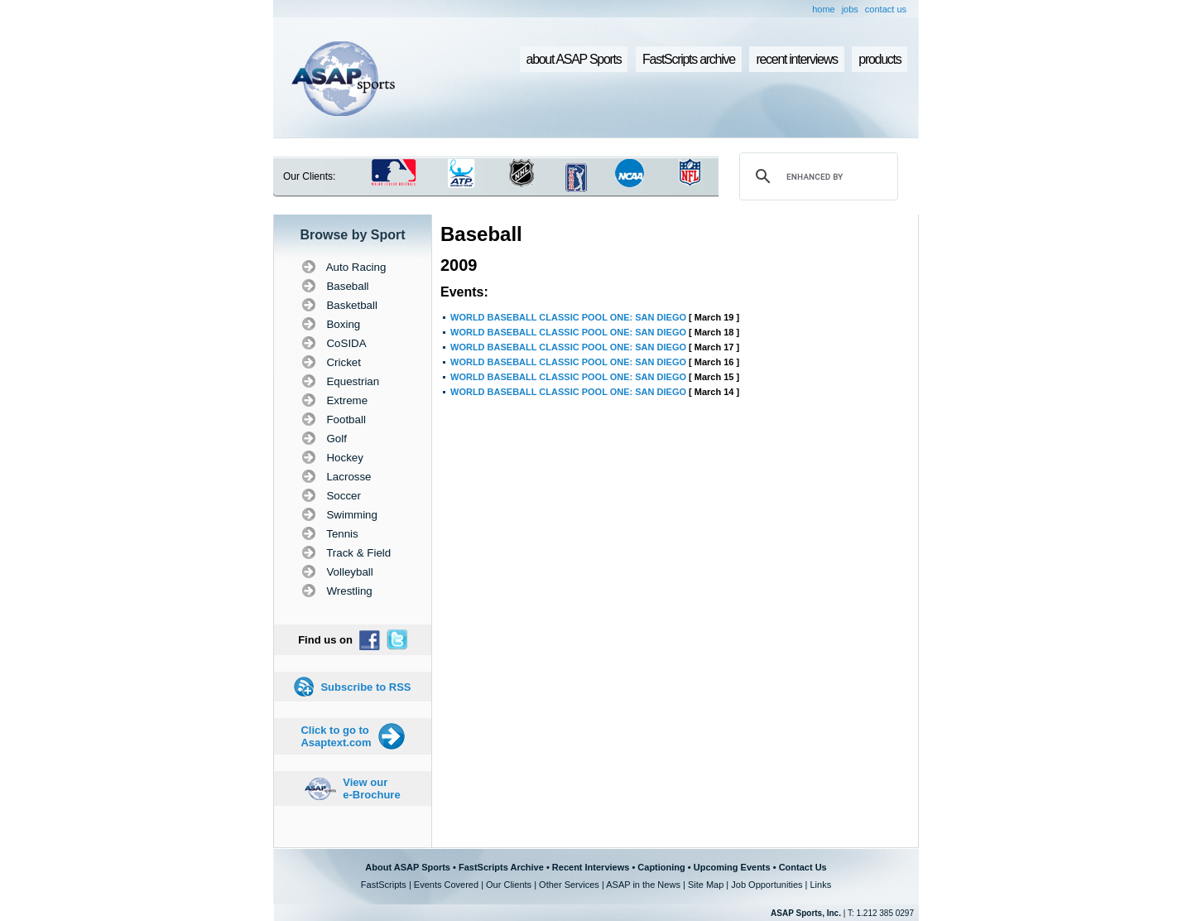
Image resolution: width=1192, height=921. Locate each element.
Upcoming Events (732, 867)
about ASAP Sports (574, 59)
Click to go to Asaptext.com (335, 736)
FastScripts (383, 885)
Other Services (569, 885)
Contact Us (803, 867)
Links (820, 885)
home (823, 9)
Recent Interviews (591, 867)
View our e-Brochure (371, 788)
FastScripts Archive (501, 867)
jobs (850, 9)
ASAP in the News (643, 885)
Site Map (705, 885)
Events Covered (446, 885)
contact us (885, 9)
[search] (816, 176)
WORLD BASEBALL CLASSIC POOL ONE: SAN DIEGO (568, 317)
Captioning (661, 867)
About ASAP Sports (407, 867)
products (879, 59)
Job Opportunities (766, 885)
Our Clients (508, 885)
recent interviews (796, 59)
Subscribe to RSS (365, 687)
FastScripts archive (688, 59)
